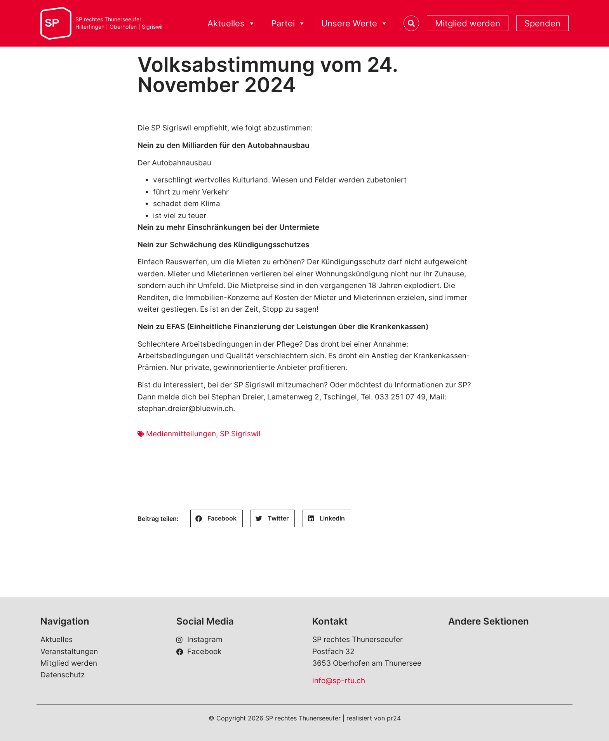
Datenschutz (62, 674)
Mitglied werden (467, 23)
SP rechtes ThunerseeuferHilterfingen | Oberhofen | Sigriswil (118, 23)
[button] (216, 518)
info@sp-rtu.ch (338, 680)
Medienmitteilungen (181, 433)
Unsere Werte (354, 23)
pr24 (394, 718)
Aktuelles (231, 23)
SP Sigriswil (240, 433)
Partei (288, 23)
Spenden (542, 23)
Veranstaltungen (69, 651)
